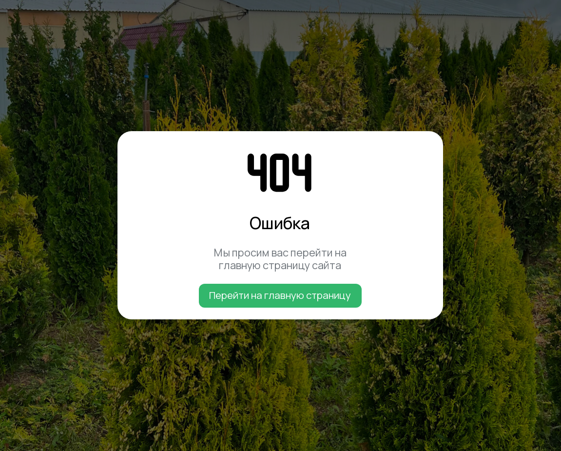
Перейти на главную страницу (280, 295)
